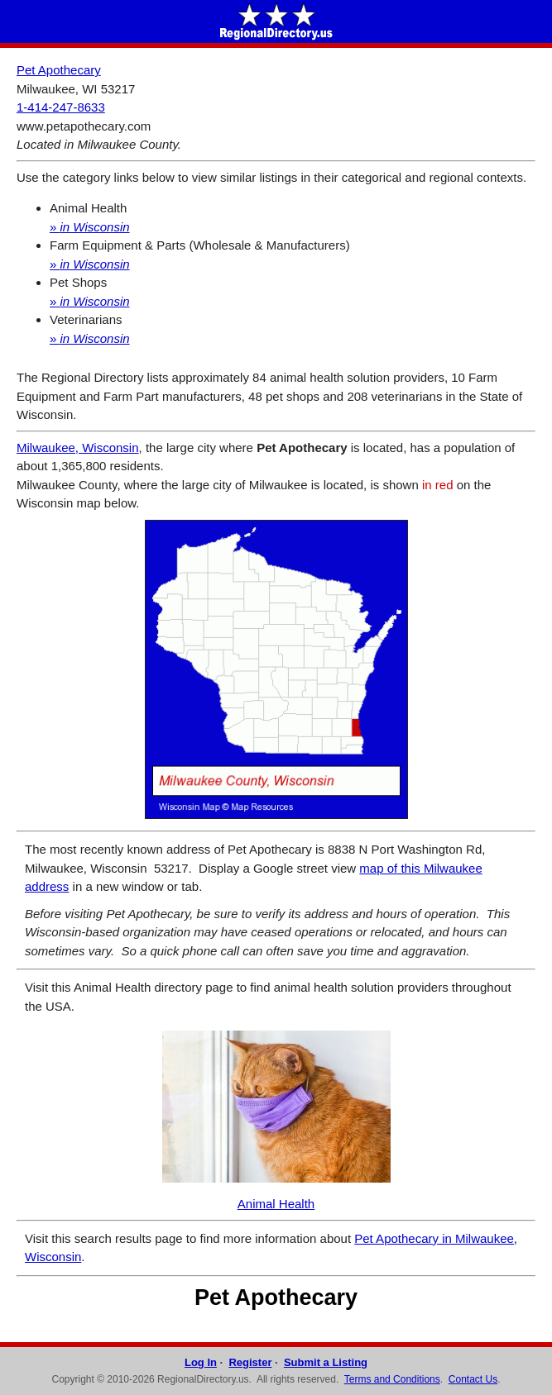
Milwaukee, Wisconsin (78, 447)
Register (249, 1362)
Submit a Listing (325, 1362)
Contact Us (473, 1379)
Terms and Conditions (392, 1379)
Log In (201, 1362)
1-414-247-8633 (61, 107)
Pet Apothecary (59, 70)
